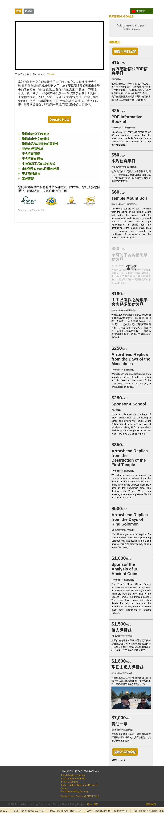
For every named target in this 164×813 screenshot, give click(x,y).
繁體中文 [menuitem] (140, 11)
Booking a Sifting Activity (74, 791)
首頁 (18, 11)
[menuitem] (141, 11)
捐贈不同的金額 (125, 51)
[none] (141, 11)
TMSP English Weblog (73, 775)
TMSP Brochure (69, 781)
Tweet (50, 74)
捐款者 (29, 11)
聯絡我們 (150, 804)
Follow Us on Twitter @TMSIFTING (80, 796)
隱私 (89, 804)
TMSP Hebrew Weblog (73, 778)
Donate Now (59, 119)
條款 (95, 804)
